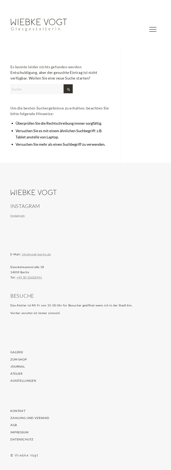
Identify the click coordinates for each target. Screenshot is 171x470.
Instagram (17, 215)
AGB (13, 425)
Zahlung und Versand (29, 418)
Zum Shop (18, 359)
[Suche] (139, 36)
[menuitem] (139, 31)
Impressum (19, 432)
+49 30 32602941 (29, 277)
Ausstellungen (23, 380)
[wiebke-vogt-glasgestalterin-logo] (38, 25)
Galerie (16, 352)
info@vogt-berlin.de (36, 254)
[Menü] (153, 36)
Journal (17, 366)
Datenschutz (21, 439)
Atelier (16, 373)
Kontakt (18, 411)
